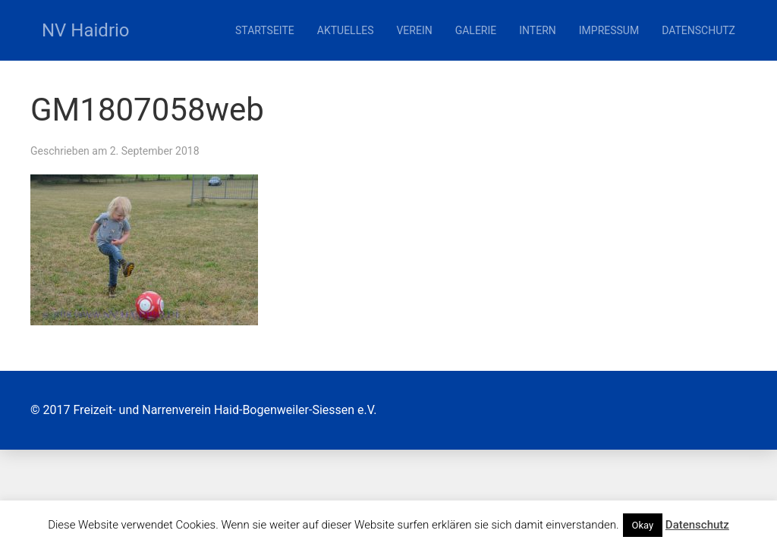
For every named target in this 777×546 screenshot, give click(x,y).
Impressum (609, 30)
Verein (414, 30)
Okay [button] (643, 525)
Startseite (264, 30)
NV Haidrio (86, 30)
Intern (537, 30)
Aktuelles (345, 30)
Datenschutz (698, 30)
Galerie (476, 30)
